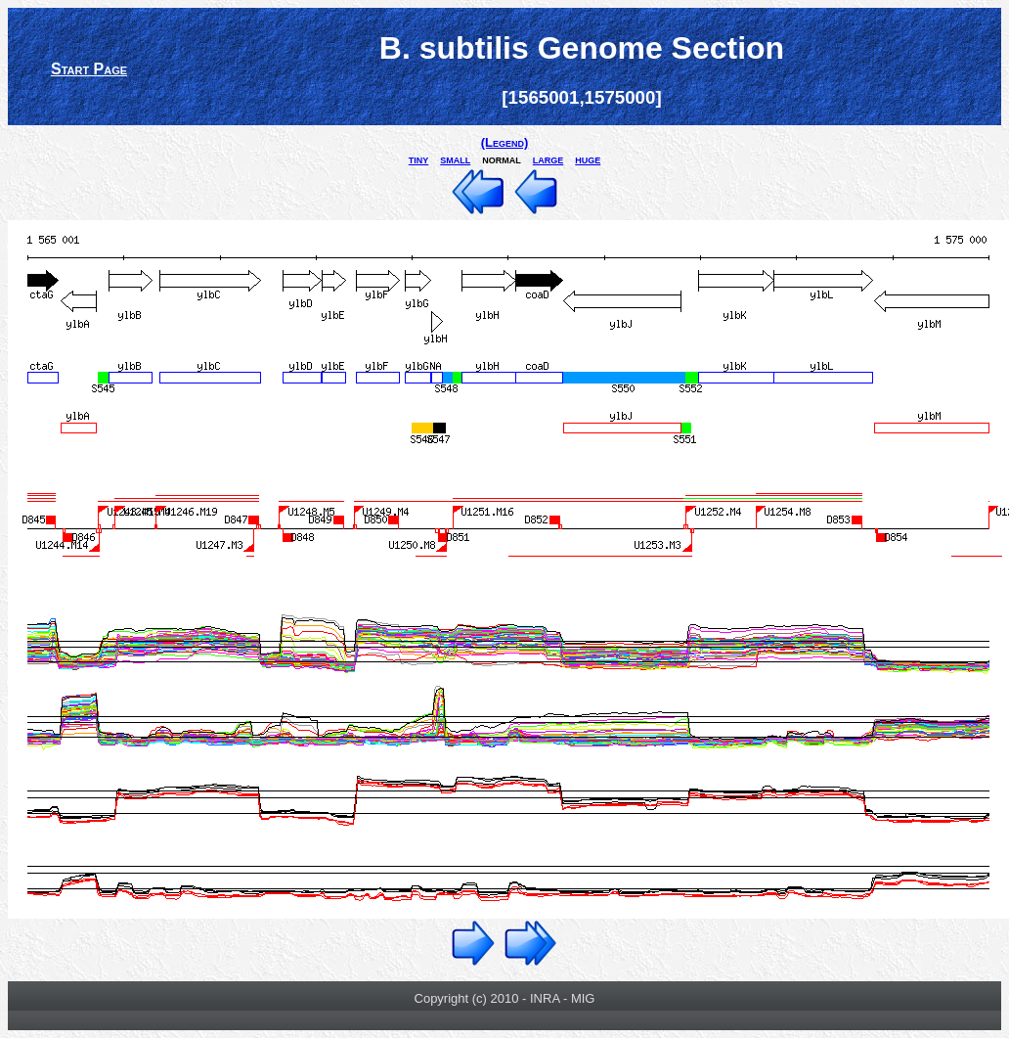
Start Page (89, 69)
